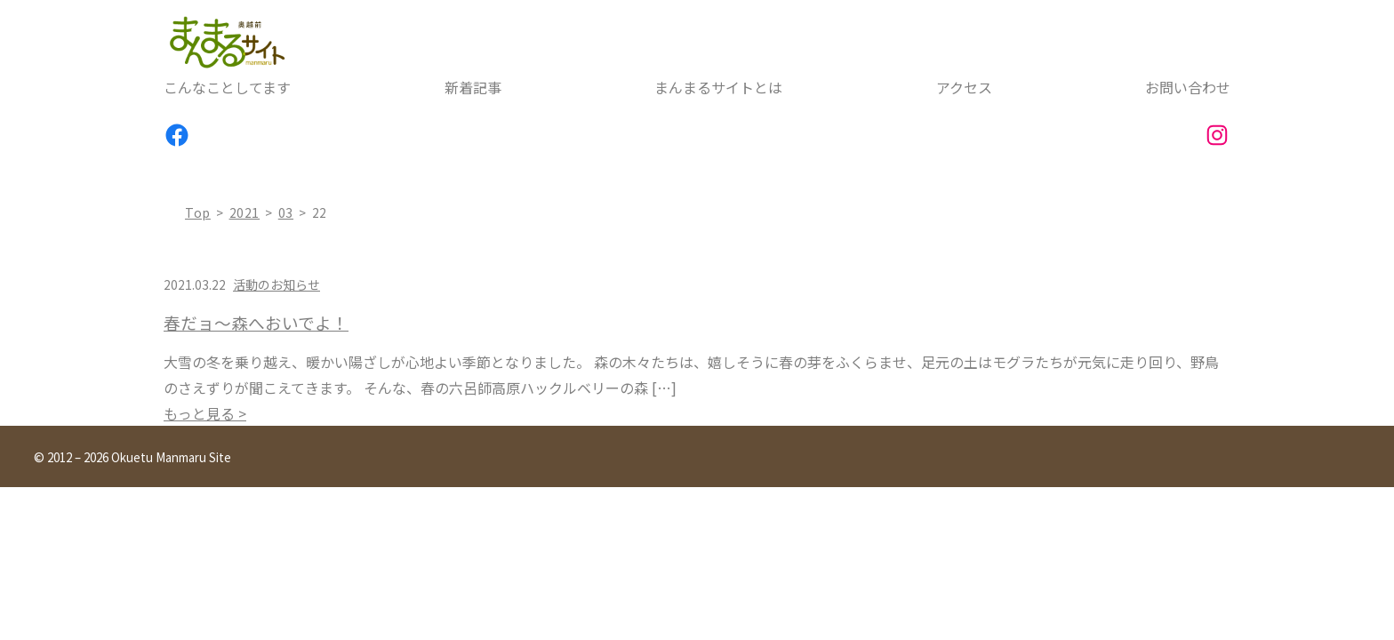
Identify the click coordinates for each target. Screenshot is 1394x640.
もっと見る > (205, 413)
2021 (244, 212)
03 (285, 212)
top (198, 212)
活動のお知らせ (276, 284)
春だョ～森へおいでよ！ (256, 322)
